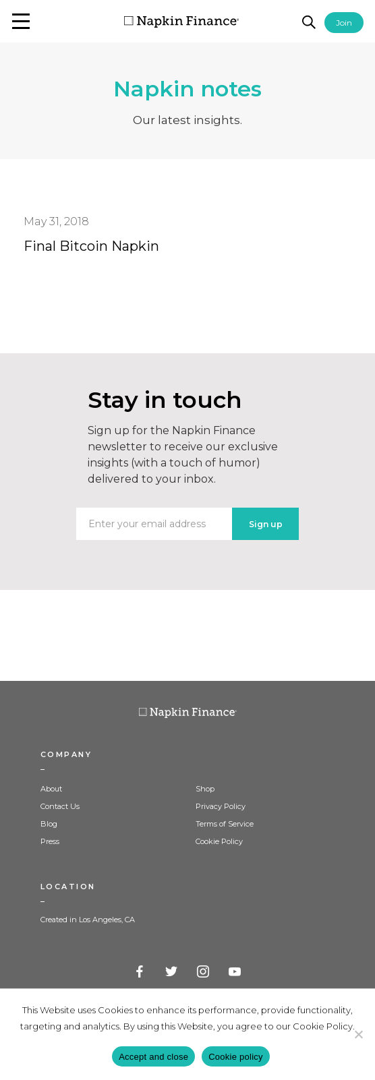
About (51, 788)
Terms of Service (225, 824)
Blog (48, 824)
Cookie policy (235, 1057)
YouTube (235, 972)
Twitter (172, 972)
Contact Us (60, 806)
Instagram (203, 972)
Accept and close (153, 1057)
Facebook (140, 972)
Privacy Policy (221, 806)
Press (49, 841)
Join (344, 23)
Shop (205, 788)
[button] (21, 21)
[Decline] (358, 1034)
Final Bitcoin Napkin (91, 246)
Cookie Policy (219, 841)
